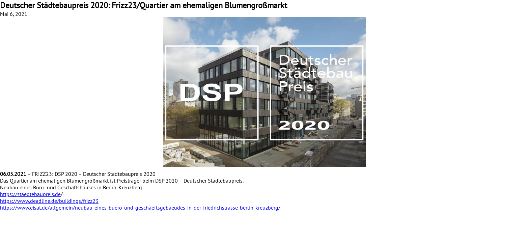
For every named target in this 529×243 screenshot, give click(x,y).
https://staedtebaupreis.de (30, 194)
